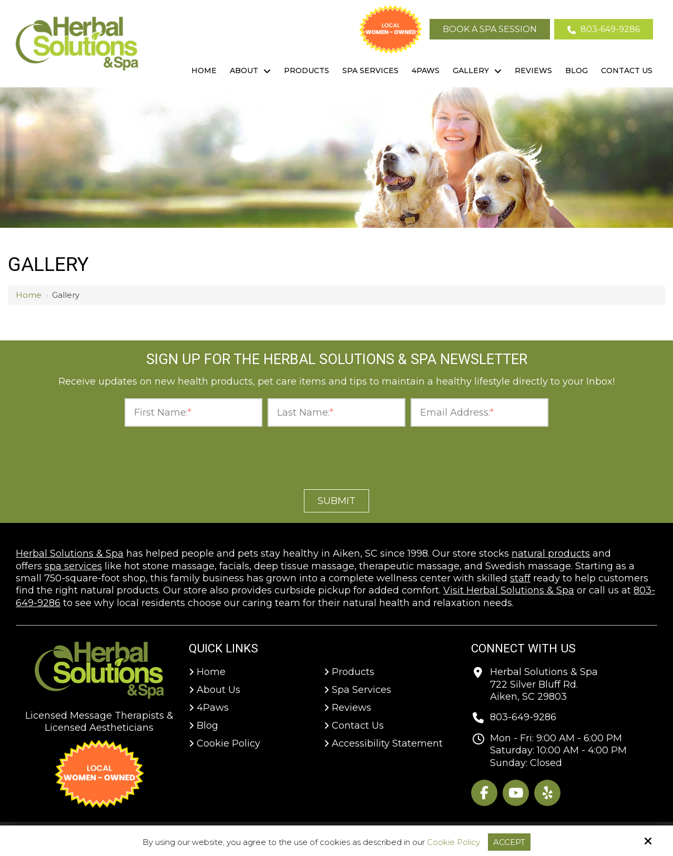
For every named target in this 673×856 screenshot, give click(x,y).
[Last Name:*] (336, 412)
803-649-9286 (603, 29)
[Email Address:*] (479, 412)
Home (29, 295)
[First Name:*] (193, 412)
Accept (509, 842)
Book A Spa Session (490, 29)
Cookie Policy (453, 842)
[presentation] (336, 455)
